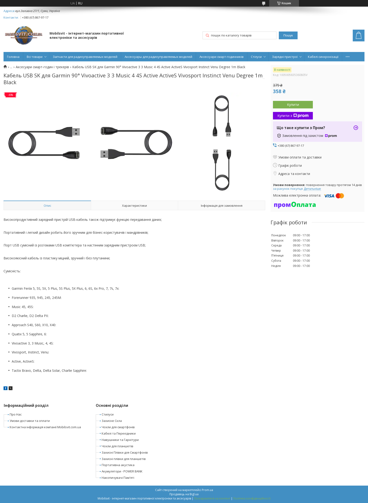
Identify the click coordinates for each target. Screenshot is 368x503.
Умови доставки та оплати (30, 421)
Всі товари (34, 57)
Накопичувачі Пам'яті (118, 477)
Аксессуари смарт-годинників (221, 57)
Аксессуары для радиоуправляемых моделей (158, 57)
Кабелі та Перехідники (119, 433)
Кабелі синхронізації (323, 57)
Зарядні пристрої (285, 57)
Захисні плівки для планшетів (124, 459)
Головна (13, 57)
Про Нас (16, 414)
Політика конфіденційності (252, 498)
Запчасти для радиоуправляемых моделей (85, 57)
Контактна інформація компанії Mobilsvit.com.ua (45, 427)
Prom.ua (207, 490)
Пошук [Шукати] (288, 35)
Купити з (293, 115)
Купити (293, 104)
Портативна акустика (118, 465)
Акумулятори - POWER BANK (122, 471)
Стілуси (256, 57)
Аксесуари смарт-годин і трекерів (42, 67)
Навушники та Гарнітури (120, 440)
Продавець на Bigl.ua (184, 494)
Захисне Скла (112, 421)
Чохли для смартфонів (118, 427)
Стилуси (108, 414)
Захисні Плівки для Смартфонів (125, 452)
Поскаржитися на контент (212, 498)
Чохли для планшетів (117, 446)
